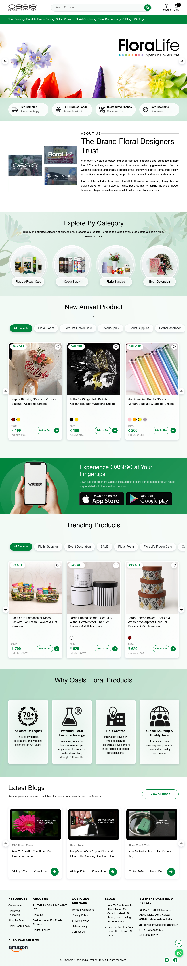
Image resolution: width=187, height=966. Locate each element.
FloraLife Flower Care (38, 19)
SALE (137, 19)
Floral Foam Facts (19, 926)
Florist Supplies (84, 19)
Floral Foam (14, 19)
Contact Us (78, 932)
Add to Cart (44, 430)
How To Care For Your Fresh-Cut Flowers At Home (120, 931)
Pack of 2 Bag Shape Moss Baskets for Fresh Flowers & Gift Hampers (34, 622)
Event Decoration (108, 19)
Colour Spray (63, 19)
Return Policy (79, 926)
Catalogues (15, 905)
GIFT (125, 19)
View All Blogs (160, 794)
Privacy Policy (80, 915)
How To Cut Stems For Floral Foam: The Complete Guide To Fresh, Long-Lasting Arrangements (120, 913)
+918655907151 (149, 935)
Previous (6, 391)
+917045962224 (151, 930)
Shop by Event (16, 920)
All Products (21, 328)
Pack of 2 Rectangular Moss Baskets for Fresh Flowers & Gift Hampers (92, 622)
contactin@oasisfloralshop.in (161, 925)
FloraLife (38, 915)
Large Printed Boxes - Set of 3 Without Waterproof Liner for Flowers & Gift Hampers (149, 622)
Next (182, 61)
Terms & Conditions (83, 910)
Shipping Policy (80, 921)
